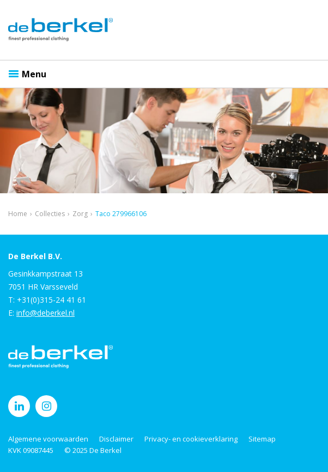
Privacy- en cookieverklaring (191, 439)
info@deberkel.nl (45, 313)
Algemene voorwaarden (48, 439)
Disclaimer (116, 439)
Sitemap (262, 439)
